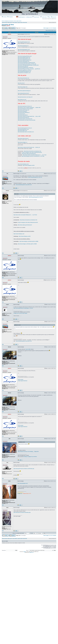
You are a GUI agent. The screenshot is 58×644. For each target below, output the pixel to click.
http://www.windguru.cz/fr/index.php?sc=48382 (27, 243)
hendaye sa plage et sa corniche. (30, 456)
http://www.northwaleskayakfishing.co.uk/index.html (28, 65)
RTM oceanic (20, 379)
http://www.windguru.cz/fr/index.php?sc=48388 (28, 241)
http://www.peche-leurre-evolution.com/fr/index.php (24, 468)
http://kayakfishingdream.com (24, 42)
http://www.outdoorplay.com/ (23, 61)
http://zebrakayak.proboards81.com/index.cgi (27, 63)
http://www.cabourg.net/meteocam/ (25, 224)
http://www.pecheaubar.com (23, 78)
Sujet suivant (53, 30)
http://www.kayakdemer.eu (23, 45)
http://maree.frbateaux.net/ (23, 164)
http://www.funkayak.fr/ (22, 111)
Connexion (4, 16)
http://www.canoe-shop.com (23, 110)
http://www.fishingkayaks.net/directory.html (26, 62)
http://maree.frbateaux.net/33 (28, 165)
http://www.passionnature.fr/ (23, 117)
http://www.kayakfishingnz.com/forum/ (25, 67)
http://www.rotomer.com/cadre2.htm (25, 118)
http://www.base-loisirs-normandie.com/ (26, 131)
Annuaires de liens (8, 24)
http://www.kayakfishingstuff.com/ (24, 60)
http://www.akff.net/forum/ (23, 66)
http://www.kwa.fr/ (21, 113)
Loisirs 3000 (27, 349)
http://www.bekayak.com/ (23, 483)
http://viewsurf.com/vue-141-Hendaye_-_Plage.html (28, 451)
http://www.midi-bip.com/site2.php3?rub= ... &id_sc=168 (29, 116)
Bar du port (10, 22)
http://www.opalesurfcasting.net (24, 90)
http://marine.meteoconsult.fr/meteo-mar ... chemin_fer (29, 147)
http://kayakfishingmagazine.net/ (24, 71)
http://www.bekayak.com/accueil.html (25, 108)
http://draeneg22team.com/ (23, 129)
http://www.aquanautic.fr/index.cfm (25, 106)
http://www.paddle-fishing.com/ (24, 57)
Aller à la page (46, 535)
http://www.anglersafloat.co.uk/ (24, 58)
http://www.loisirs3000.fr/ (23, 115)
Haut (3, 188)
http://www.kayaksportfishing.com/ (25, 56)
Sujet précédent (48, 30)
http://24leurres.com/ (22, 99)
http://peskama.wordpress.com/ (24, 72)
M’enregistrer (10, 16)
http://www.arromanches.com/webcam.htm (32, 151)
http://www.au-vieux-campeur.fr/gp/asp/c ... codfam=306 (29, 107)
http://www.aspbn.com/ (22, 130)
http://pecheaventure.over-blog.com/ (25, 97)
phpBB (25, 551)
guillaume (8, 25)
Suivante (54, 535)
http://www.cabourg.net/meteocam (29, 153)
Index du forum (4, 22)
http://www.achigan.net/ (22, 86)
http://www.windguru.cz (22, 142)
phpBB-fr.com (31, 552)
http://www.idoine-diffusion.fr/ (24, 112)
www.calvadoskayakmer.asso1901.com (24, 184)
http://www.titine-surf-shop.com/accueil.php (26, 120)
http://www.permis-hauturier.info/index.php (22, 512)
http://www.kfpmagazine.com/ (24, 49)
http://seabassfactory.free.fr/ (23, 93)
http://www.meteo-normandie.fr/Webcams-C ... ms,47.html (34, 154)
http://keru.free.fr (21, 83)
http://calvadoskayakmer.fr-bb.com (25, 128)
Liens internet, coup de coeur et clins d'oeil (19, 22)
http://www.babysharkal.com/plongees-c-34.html (23, 308)
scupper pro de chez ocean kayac (20, 313)
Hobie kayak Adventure (22, 380)
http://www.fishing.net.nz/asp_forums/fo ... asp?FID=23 (29, 68)
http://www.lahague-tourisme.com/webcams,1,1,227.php (33, 156)
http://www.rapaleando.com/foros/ (24, 70)
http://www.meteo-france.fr (23, 138)
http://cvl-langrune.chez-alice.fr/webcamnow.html (32, 152)
